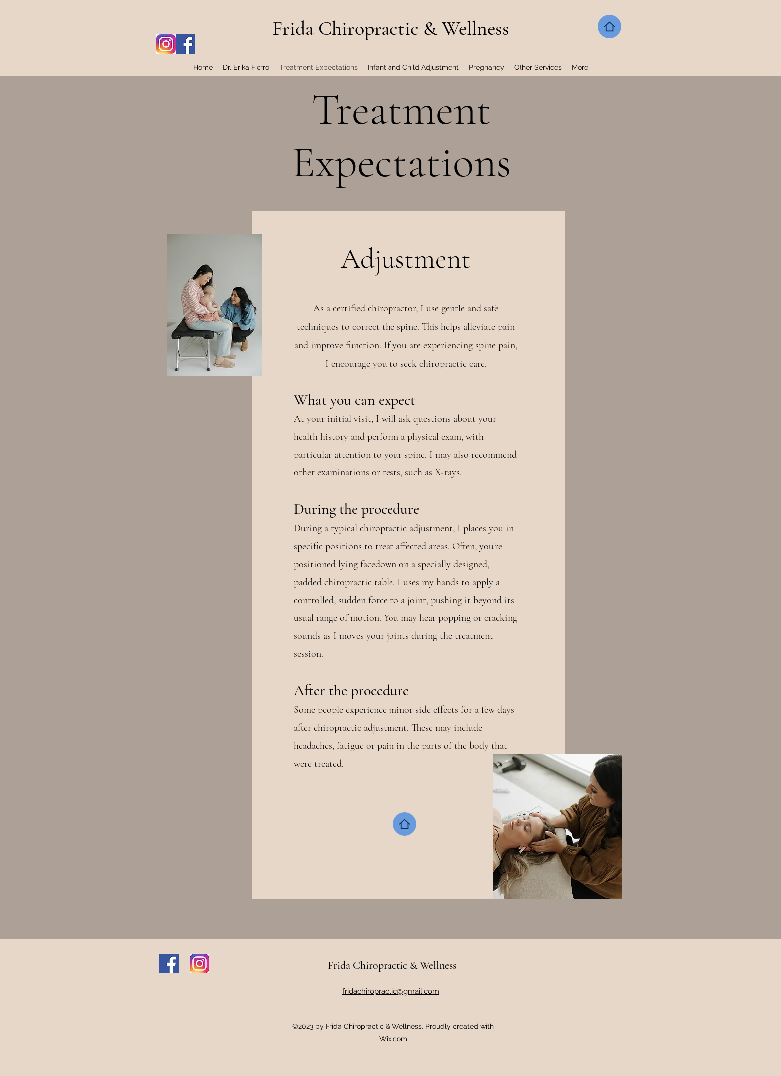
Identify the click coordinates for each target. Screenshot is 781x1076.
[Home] (609, 26)
